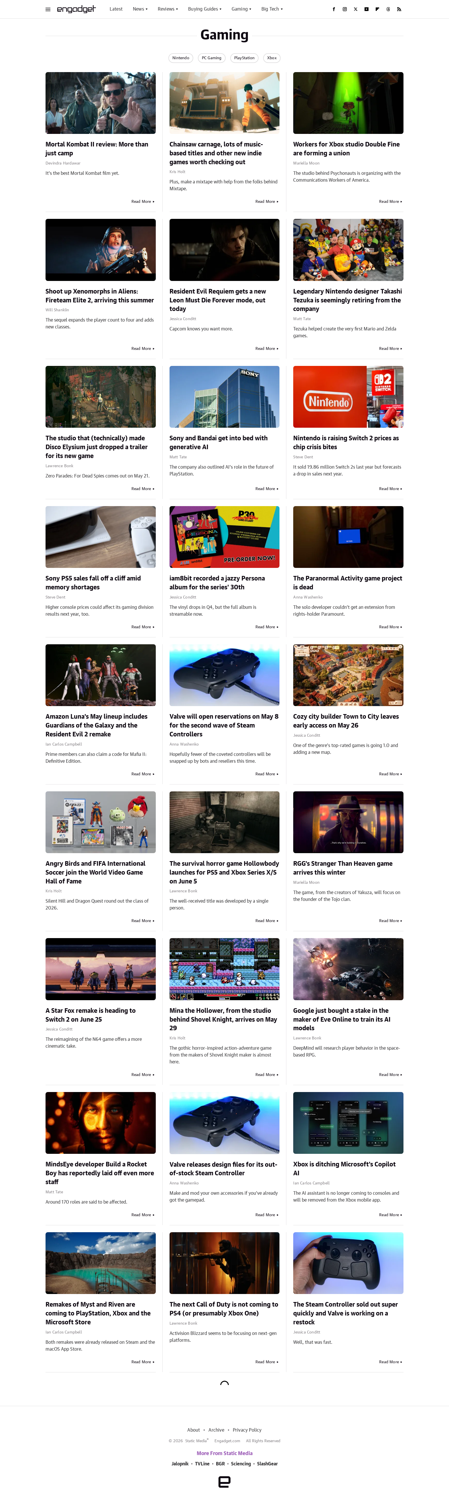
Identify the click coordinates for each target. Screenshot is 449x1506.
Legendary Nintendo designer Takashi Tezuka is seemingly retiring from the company (347, 300)
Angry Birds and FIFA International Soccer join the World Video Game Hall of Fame (95, 873)
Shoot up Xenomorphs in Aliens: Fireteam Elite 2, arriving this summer (100, 296)
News (138, 9)
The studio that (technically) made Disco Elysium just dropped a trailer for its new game (97, 447)
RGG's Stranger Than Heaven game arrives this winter (343, 868)
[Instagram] (344, 9)
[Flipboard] (377, 9)
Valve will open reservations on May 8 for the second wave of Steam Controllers (224, 726)
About (193, 1430)
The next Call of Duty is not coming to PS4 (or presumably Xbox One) (224, 1309)
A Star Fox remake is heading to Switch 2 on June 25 (91, 1015)
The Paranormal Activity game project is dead (347, 582)
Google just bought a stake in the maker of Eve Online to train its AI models (342, 1020)
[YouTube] (366, 9)
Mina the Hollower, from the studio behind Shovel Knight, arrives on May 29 (223, 1020)
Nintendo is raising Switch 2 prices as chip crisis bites (346, 442)
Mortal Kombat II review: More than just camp (97, 148)
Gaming (240, 9)
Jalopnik (180, 1464)
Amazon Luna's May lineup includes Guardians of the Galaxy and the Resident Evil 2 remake (96, 726)
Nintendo (180, 58)
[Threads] (388, 9)
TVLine (202, 1464)
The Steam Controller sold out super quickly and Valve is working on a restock (345, 1313)
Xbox (272, 58)
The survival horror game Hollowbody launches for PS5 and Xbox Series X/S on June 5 (224, 873)
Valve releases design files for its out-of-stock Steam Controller (223, 1169)
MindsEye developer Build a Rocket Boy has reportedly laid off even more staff (100, 1173)
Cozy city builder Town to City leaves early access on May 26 (346, 721)
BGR (220, 1464)
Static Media (196, 1441)
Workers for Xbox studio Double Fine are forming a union (346, 148)
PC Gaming (212, 58)
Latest (116, 9)
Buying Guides (203, 9)
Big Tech (270, 9)
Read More (141, 202)
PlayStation (244, 58)
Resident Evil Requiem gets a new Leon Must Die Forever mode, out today (218, 300)
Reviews (166, 9)
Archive (216, 1430)
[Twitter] (355, 9)
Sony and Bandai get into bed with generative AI (219, 442)
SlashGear (267, 1464)
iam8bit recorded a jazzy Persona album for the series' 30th (217, 582)
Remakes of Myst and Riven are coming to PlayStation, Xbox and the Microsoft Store (98, 1313)
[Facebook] (334, 9)
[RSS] (399, 9)
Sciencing (241, 1464)
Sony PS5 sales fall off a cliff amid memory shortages (93, 582)
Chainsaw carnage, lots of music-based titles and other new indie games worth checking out (216, 153)
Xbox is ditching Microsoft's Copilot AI (344, 1168)
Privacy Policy (247, 1430)
